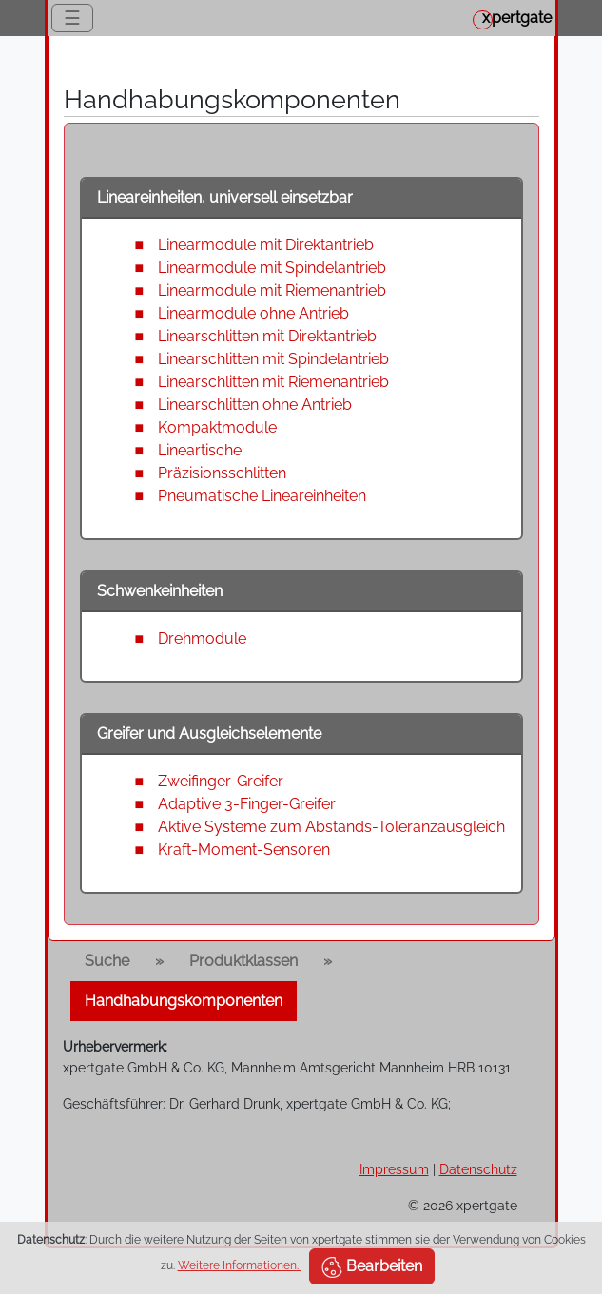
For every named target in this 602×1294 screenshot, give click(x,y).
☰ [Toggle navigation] (72, 18)
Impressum (394, 1169)
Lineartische (200, 450)
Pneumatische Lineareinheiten (262, 496)
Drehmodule (202, 638)
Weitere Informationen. (239, 1265)
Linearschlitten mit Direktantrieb (267, 336)
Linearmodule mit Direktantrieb (266, 245)
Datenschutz (478, 1169)
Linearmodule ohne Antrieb (253, 313)
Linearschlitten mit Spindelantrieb (273, 359)
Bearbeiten (371, 1267)
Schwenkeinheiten (160, 591)
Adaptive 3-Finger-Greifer (247, 804)
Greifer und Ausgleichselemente (209, 733)
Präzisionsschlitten (222, 473)
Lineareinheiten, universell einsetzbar (225, 197)
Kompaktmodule (217, 427)
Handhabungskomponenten (183, 1001)
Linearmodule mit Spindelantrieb (272, 268)
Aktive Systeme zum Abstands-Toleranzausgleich (331, 827)
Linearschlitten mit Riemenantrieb (273, 382)
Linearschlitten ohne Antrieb (255, 405)
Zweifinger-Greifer (220, 781)
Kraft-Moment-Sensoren (244, 849)
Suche (107, 961)
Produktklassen (243, 961)
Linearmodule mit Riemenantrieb (272, 290)
